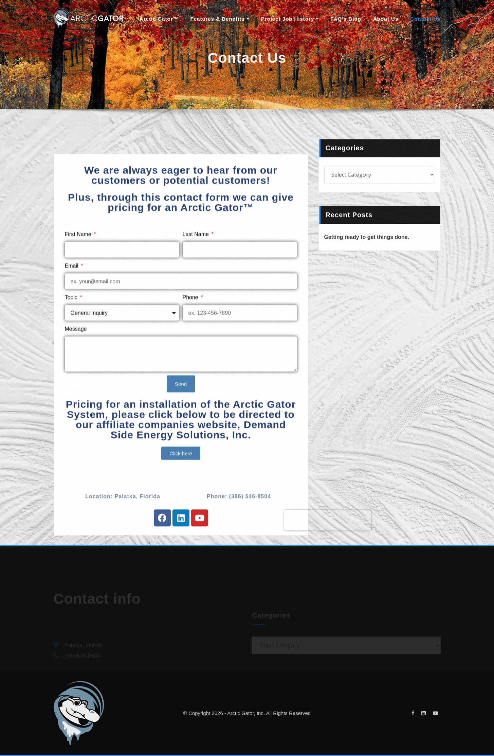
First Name (79, 280)
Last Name (197, 280)
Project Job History (290, 19)
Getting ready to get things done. (366, 242)
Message (76, 375)
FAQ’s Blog (345, 19)
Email (72, 312)
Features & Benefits (219, 19)
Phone (191, 343)
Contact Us (425, 19)
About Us (386, 19)
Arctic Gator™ (159, 19)
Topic (72, 343)
